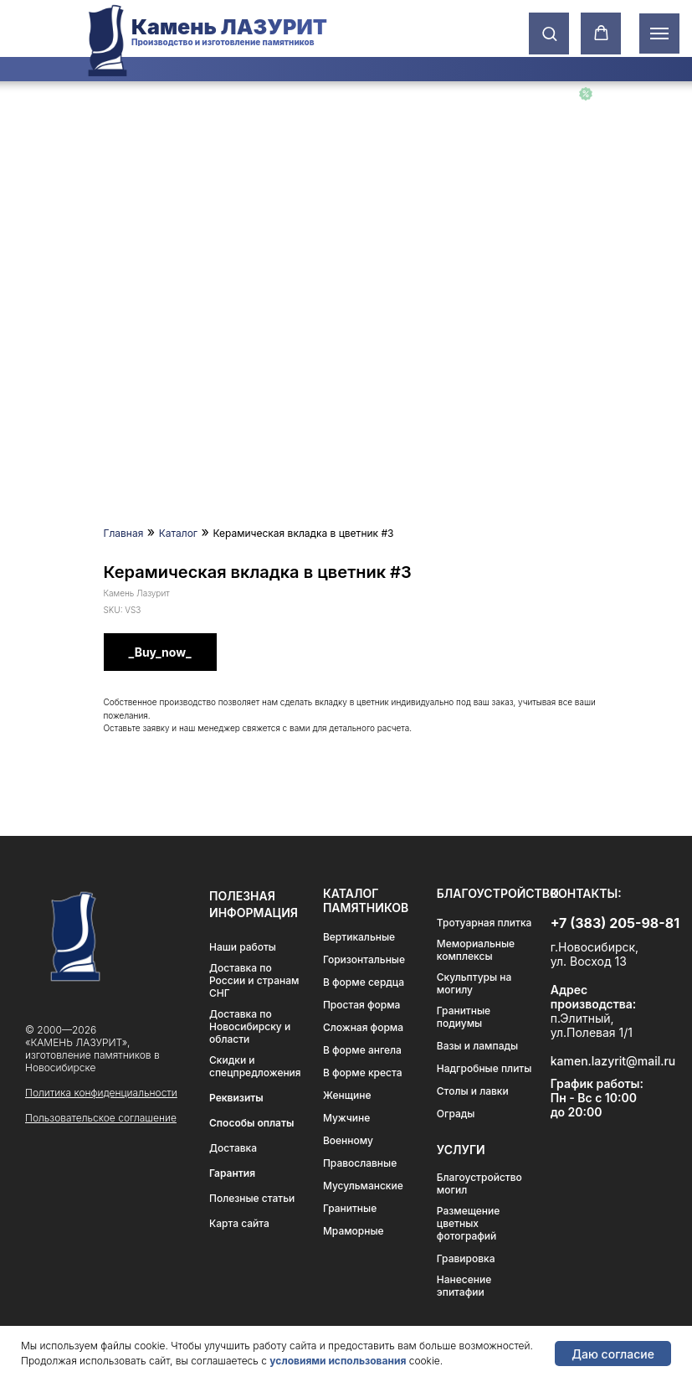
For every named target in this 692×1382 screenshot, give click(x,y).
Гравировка (466, 1258)
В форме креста (362, 1072)
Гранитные (350, 1208)
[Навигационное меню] (659, 33)
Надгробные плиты (484, 1068)
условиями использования (337, 1360)
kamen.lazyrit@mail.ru (613, 1061)
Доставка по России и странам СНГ (254, 980)
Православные (360, 1163)
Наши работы (242, 947)
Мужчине (346, 1117)
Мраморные (353, 1231)
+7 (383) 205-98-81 (615, 923)
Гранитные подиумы (463, 1016)
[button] (549, 33)
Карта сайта (239, 1223)
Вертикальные (359, 937)
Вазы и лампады (477, 1045)
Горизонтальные (364, 959)
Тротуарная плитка (484, 922)
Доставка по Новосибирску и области (249, 1026)
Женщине (347, 1095)
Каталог (178, 533)
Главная (124, 533)
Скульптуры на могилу (474, 983)
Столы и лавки (473, 1091)
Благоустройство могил (479, 1183)
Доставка (233, 1148)
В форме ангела (362, 1050)
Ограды (456, 1113)
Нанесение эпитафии (464, 1285)
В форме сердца (363, 982)
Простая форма (362, 1004)
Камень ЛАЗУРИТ (229, 26)
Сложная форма (363, 1027)
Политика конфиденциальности (101, 1092)
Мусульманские (363, 1185)
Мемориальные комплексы (476, 949)
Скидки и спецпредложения (255, 1066)
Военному (348, 1140)
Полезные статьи (252, 1198)
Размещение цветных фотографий (468, 1223)
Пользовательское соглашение (101, 1117)
